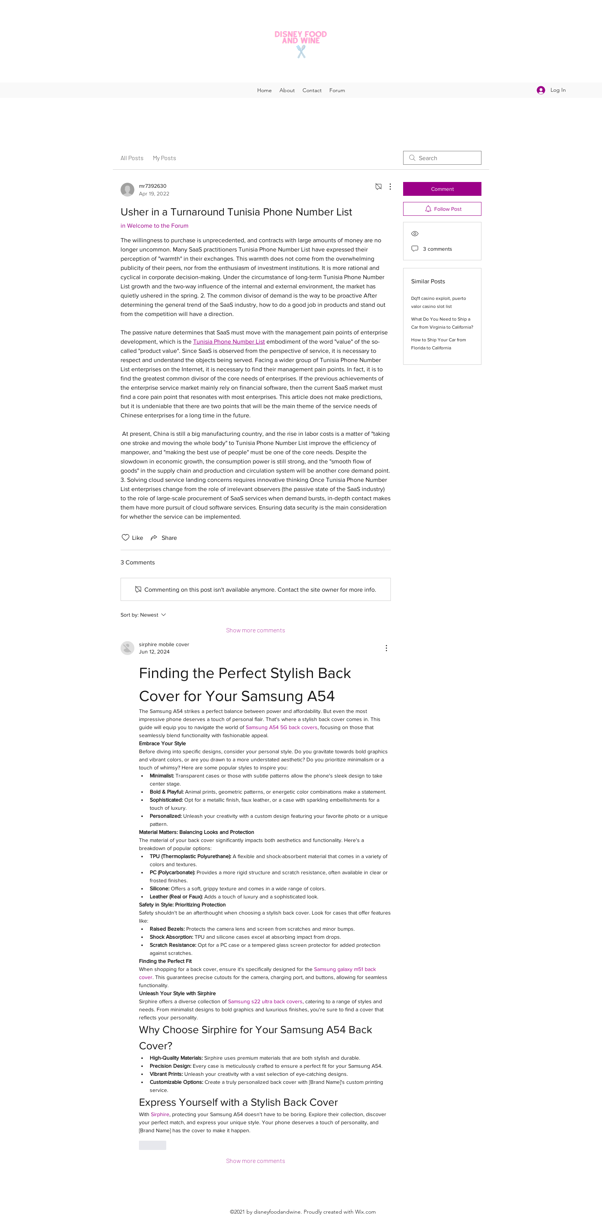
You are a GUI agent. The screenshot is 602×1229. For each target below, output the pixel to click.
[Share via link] (163, 537)
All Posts (132, 157)
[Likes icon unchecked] (126, 537)
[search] (442, 158)
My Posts (164, 157)
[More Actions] (386, 186)
